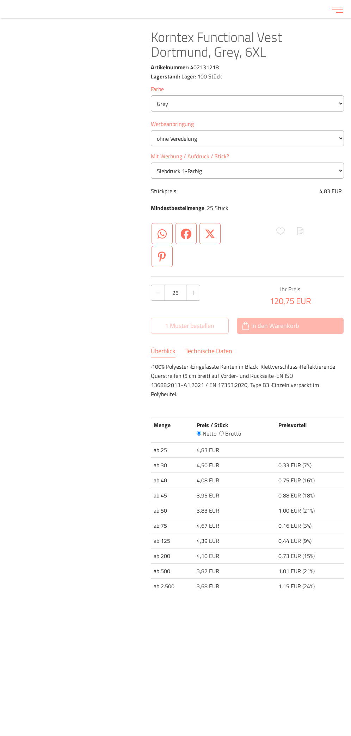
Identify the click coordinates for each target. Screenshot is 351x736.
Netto (206, 433)
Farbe (157, 89)
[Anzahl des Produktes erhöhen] (193, 293)
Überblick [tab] (163, 351)
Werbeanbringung (172, 124)
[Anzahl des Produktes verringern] (158, 293)
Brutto (230, 433)
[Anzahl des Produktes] (176, 293)
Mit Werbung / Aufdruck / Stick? (190, 156)
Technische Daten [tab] (208, 351)
